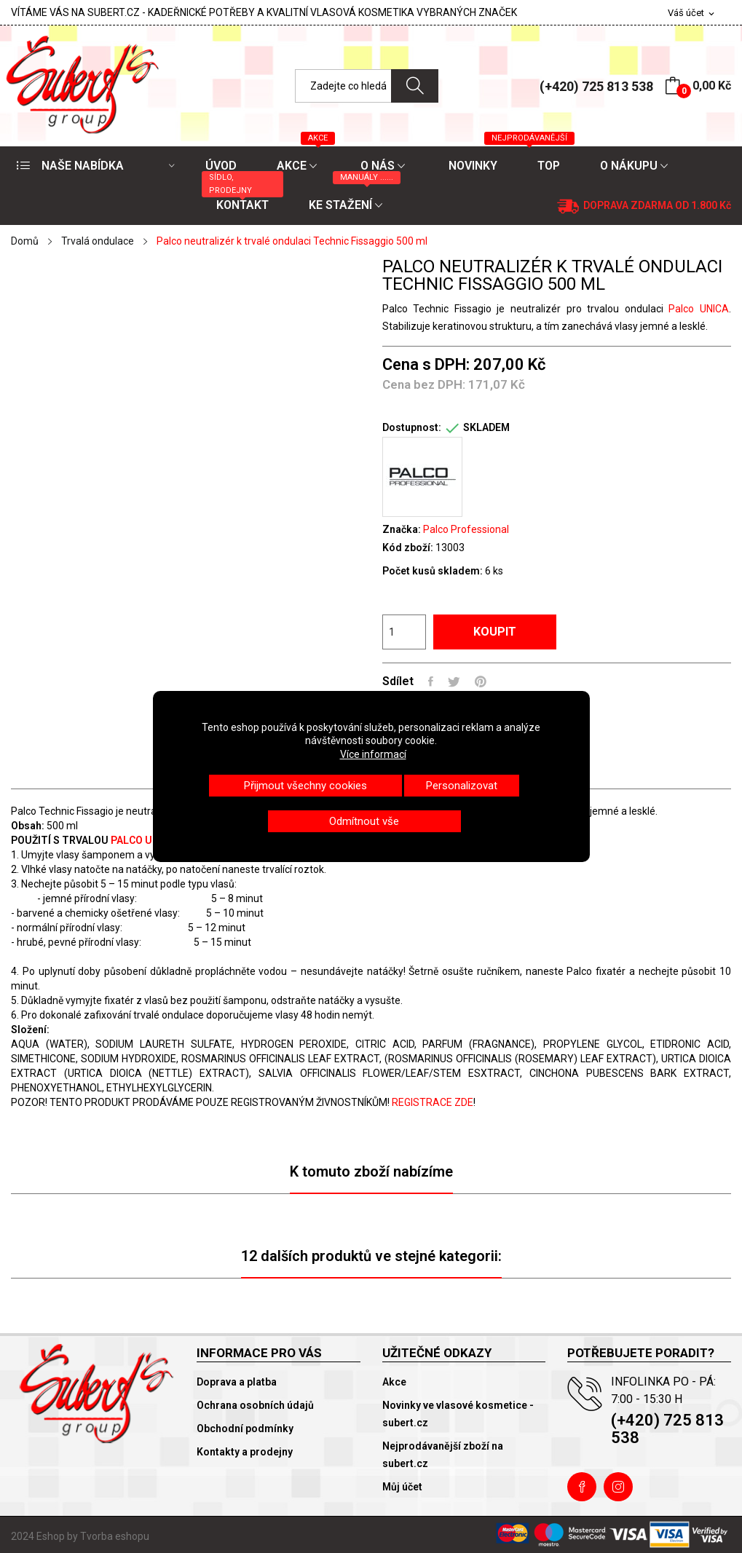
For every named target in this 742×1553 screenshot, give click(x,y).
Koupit (494, 632)
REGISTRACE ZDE (432, 1102)
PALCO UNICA (141, 840)
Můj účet (402, 1487)
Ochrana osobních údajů (255, 1405)
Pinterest (480, 681)
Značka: (401, 529)
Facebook (581, 1486)
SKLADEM (486, 427)
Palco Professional (466, 529)
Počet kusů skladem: (432, 571)
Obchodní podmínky (245, 1428)
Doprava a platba (237, 1382)
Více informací (373, 754)
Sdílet (431, 681)
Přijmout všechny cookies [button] (305, 785)
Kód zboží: (407, 547)
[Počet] (404, 632)
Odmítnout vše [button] (364, 821)
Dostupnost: (411, 427)
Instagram (618, 1486)
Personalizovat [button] (461, 785)
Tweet (454, 681)
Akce (394, 1382)
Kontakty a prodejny (245, 1452)
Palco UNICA (696, 309)
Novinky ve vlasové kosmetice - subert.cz (458, 1413)
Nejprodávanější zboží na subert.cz (442, 1454)
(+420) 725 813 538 (596, 86)
